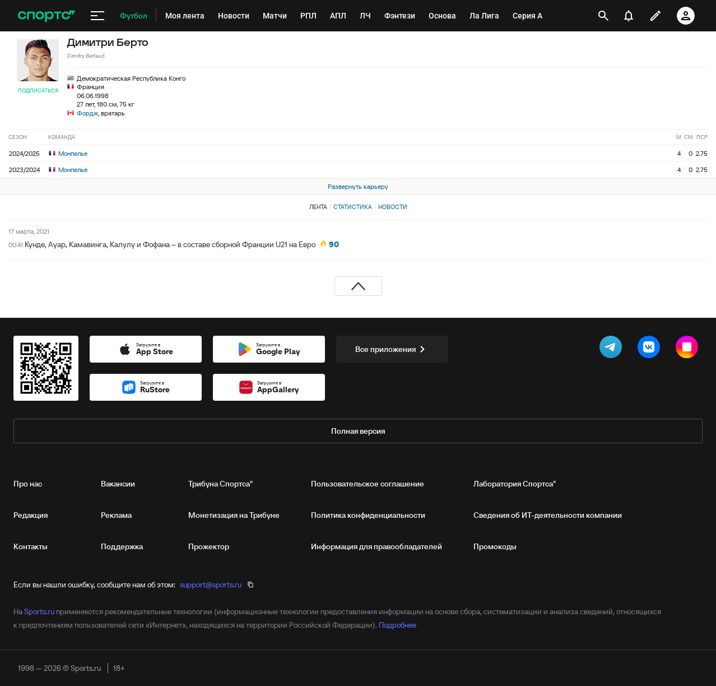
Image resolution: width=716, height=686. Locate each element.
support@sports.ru (210, 585)
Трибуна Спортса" (220, 484)
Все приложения (392, 349)
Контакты (30, 546)
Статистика (352, 207)
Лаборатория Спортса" (514, 484)
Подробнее (397, 625)
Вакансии (118, 484)
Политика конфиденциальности (368, 515)
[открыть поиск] (603, 15)
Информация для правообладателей (376, 546)
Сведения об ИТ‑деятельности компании (547, 515)
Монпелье (68, 153)
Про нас (27, 484)
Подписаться (38, 90)
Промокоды (495, 546)
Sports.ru (39, 611)
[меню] (97, 16)
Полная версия (358, 431)
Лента (318, 207)
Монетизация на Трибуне (234, 515)
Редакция (30, 515)
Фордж (87, 113)
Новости (392, 207)
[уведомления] (628, 15)
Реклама (116, 515)
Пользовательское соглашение (367, 484)
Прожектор (208, 546)
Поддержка (122, 546)
